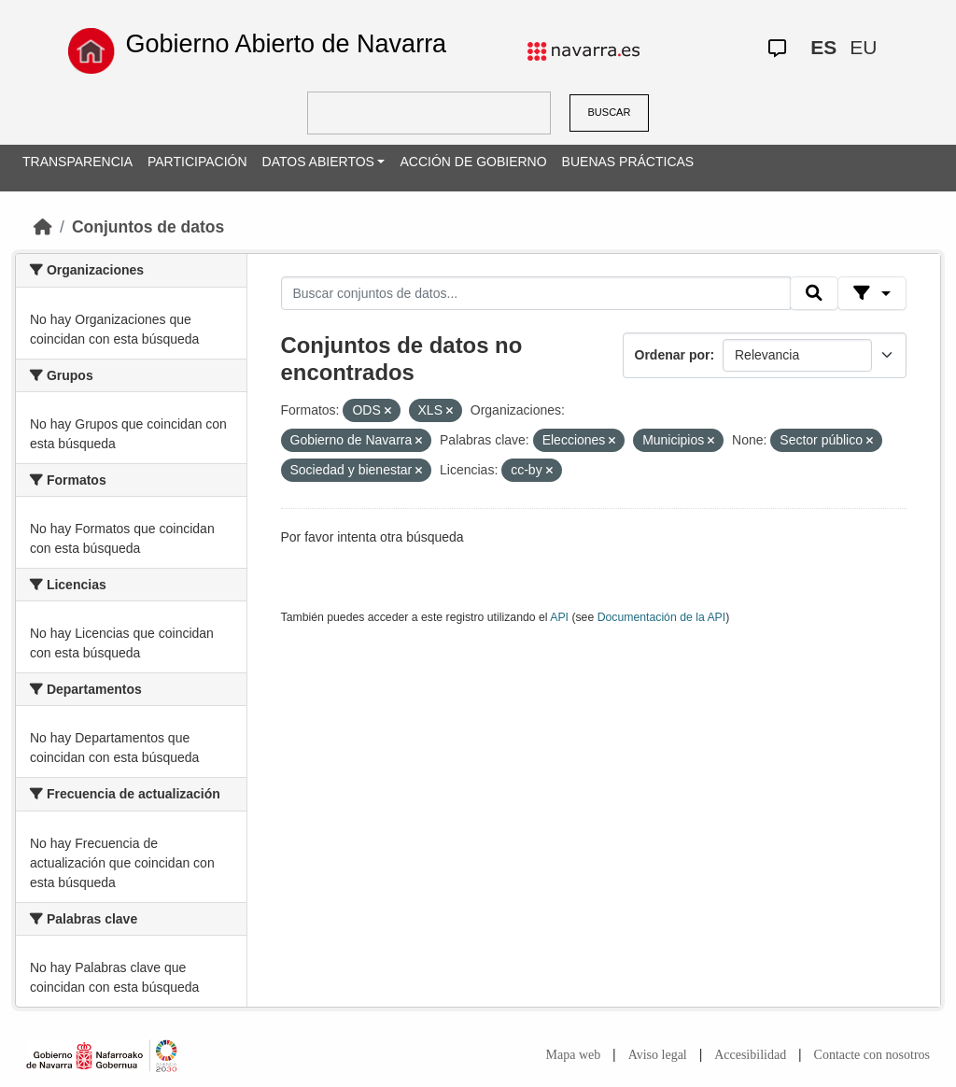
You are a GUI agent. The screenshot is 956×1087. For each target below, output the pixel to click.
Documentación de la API (662, 617)
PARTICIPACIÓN (197, 161)
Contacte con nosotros (872, 1055)
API (559, 617)
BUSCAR (609, 112)
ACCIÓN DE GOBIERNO (473, 161)
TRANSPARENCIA (77, 161)
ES (823, 47)
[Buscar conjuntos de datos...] (536, 293)
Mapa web (573, 1055)
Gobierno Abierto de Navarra (285, 44)
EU (863, 47)
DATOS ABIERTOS (318, 161)
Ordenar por (672, 354)
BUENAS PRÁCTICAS (628, 161)
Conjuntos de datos (148, 227)
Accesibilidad (750, 1055)
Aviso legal (657, 1055)
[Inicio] (43, 227)
